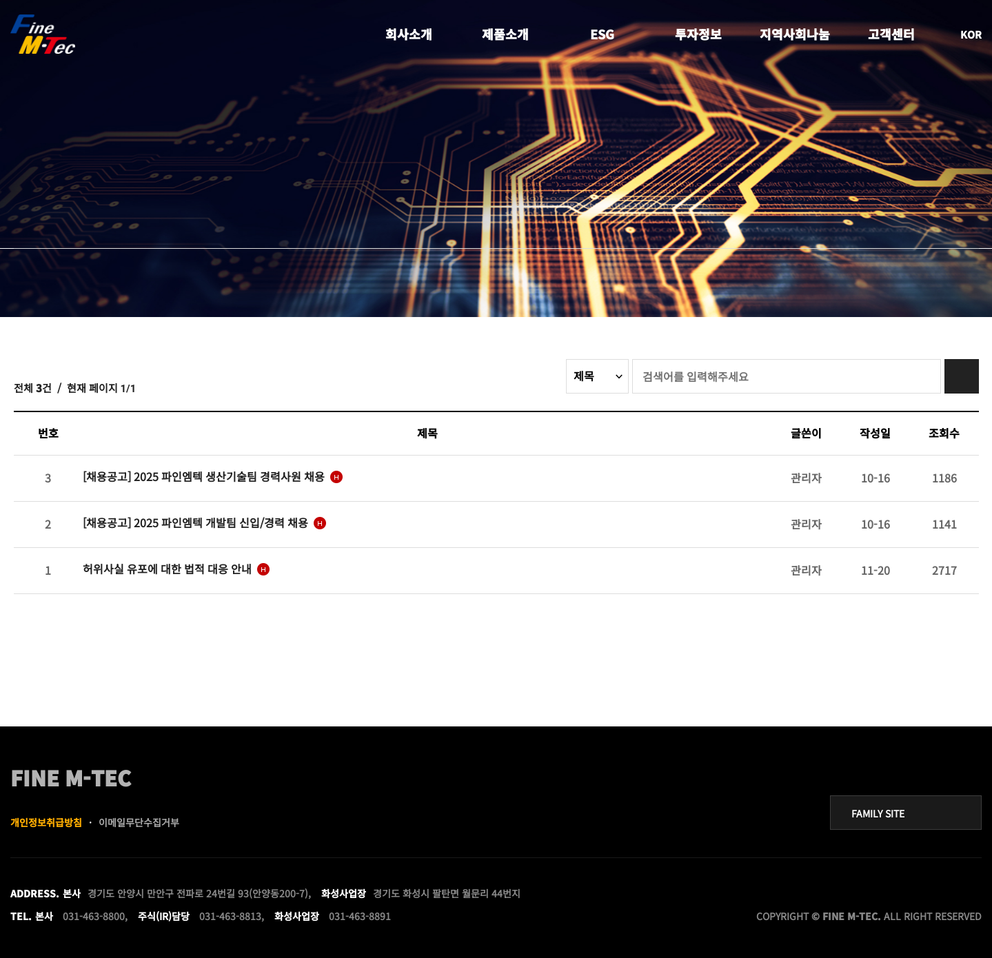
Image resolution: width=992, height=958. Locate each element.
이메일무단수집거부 (139, 822)
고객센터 (891, 34)
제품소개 (505, 34)
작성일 (875, 433)
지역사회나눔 (795, 34)
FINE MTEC (44, 34)
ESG (602, 34)
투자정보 (698, 34)
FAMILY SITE (877, 813)
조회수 (944, 433)
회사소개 (408, 34)
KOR (971, 34)
